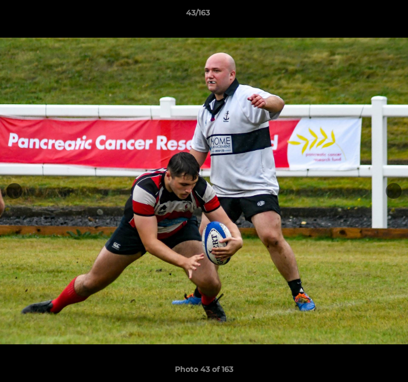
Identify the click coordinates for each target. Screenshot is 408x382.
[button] (369, 15)
